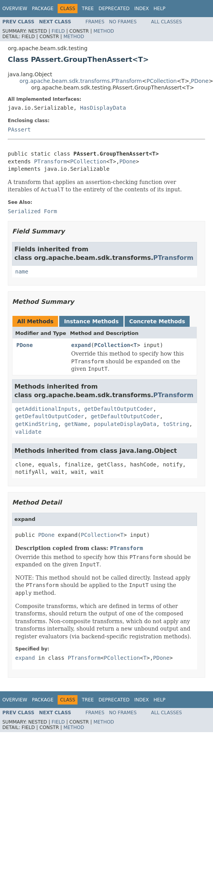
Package (42, 8)
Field (58, 31)
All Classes (166, 22)
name (21, 271)
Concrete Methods (157, 321)
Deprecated (114, 8)
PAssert (19, 129)
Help (159, 8)
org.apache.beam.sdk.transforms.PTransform (80, 81)
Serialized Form (32, 211)
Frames (95, 22)
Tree (88, 8)
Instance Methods (91, 321)
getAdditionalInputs (46, 409)
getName (75, 424)
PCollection (161, 81)
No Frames (123, 22)
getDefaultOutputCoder (118, 409)
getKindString (36, 424)
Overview (14, 8)
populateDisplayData (125, 424)
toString (176, 424)
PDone (199, 81)
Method (103, 31)
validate (28, 432)
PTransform (50, 161)
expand (81, 345)
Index (141, 8)
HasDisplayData (103, 108)
